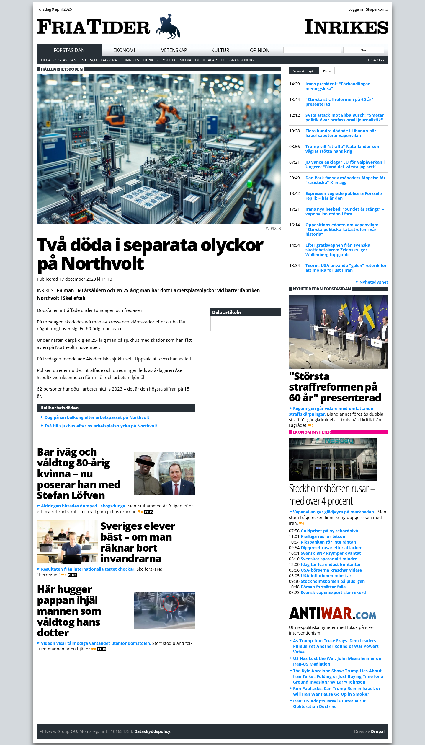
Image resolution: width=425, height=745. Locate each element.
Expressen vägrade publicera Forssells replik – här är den (343, 196)
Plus (327, 71)
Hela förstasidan (58, 60)
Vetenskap (174, 50)
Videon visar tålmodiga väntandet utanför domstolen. (96, 643)
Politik (168, 60)
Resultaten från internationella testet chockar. (88, 569)
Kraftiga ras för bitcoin (323, 536)
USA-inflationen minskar (326, 575)
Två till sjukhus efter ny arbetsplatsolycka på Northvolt (101, 426)
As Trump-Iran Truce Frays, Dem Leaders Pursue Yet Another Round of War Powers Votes (336, 646)
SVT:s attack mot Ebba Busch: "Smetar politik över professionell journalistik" (344, 117)
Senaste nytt (306, 70)
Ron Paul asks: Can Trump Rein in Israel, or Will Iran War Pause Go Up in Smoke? (336, 691)
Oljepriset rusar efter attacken (331, 547)
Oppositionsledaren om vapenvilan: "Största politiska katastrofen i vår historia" (341, 229)
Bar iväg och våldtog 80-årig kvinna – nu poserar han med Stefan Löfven (78, 473)
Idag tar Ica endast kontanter (331, 564)
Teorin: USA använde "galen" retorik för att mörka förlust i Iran (346, 268)
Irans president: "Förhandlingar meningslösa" (337, 86)
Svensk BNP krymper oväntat (331, 553)
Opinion (259, 50)
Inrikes (132, 60)
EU (223, 60)
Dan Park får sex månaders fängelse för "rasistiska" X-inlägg (345, 180)
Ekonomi (124, 50)
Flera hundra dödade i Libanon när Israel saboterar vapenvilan (340, 133)
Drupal (378, 731)
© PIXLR (273, 228)
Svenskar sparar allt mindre (329, 559)
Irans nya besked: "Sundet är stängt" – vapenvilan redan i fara (344, 211)
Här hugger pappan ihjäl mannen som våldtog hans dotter (69, 610)
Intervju (88, 60)
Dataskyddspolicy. (152, 731)
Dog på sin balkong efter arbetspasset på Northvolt (97, 417)
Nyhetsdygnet (373, 282)
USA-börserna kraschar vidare (331, 570)
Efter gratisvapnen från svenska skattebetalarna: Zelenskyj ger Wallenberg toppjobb (337, 249)
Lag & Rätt (111, 60)
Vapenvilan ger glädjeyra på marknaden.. (334, 512)
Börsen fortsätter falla (323, 587)
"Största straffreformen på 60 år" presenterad (339, 102)
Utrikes (150, 60)
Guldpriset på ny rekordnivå (329, 530)
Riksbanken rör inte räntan (328, 542)
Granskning (241, 60)
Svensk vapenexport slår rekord (333, 592)
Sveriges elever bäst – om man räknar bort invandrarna (137, 541)
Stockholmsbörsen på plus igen (333, 581)
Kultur (220, 50)
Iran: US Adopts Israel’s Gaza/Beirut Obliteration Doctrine (329, 703)
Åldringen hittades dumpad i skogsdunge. (83, 506)
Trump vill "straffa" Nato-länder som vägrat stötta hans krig (343, 149)
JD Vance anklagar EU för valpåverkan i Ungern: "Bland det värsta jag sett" (345, 164)
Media (185, 60)
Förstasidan (69, 50)
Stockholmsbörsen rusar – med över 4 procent (332, 494)
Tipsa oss (375, 60)
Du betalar (206, 60)
